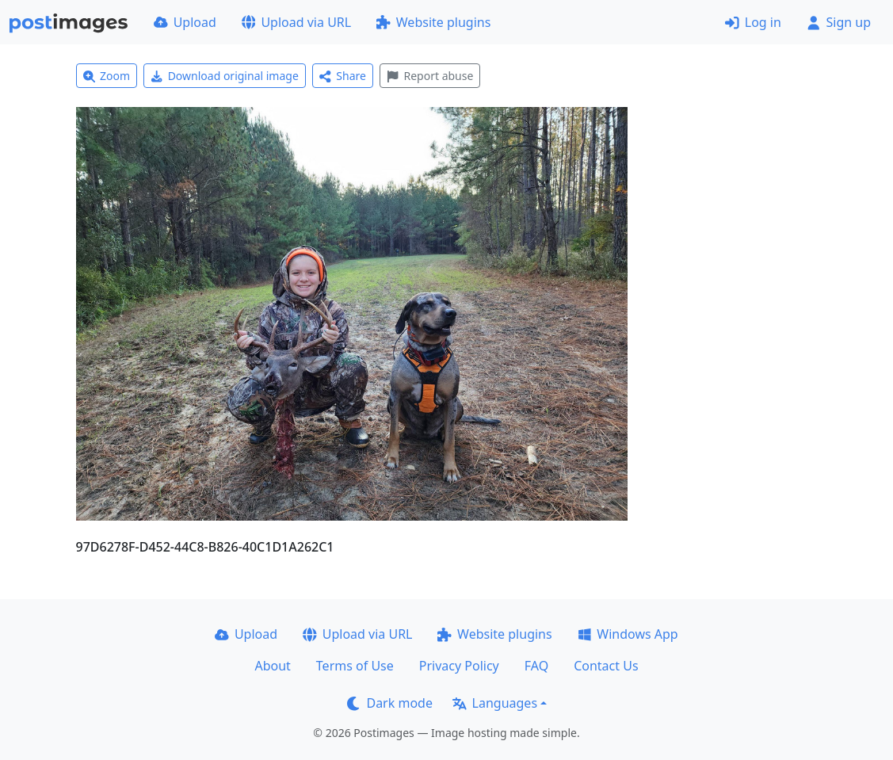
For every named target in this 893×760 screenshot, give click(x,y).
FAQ (536, 665)
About (272, 665)
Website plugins (433, 22)
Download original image (225, 75)
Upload (185, 22)
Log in (753, 22)
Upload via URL (296, 22)
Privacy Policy (459, 665)
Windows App (628, 634)
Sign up (839, 22)
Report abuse (430, 75)
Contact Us (606, 665)
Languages (494, 703)
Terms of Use (355, 665)
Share (342, 75)
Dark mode (390, 703)
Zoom (107, 75)
